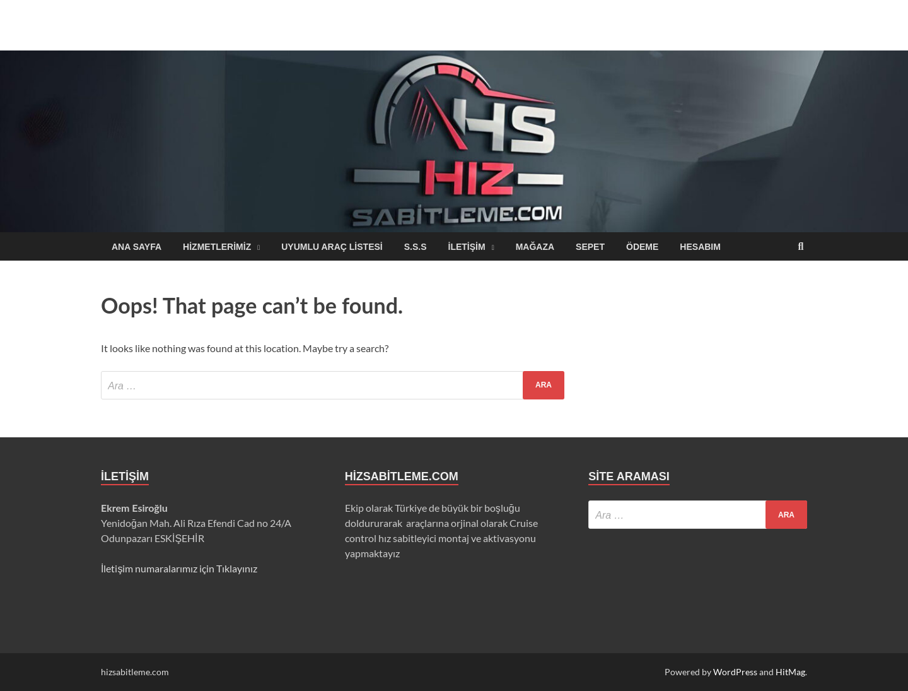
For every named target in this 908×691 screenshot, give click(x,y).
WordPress (735, 671)
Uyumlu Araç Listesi (331, 247)
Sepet (590, 247)
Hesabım (700, 247)
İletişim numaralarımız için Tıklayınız (179, 568)
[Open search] (800, 247)
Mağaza (535, 247)
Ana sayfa (136, 247)
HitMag (790, 671)
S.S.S (415, 247)
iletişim (467, 247)
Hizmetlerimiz (217, 247)
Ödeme (642, 247)
